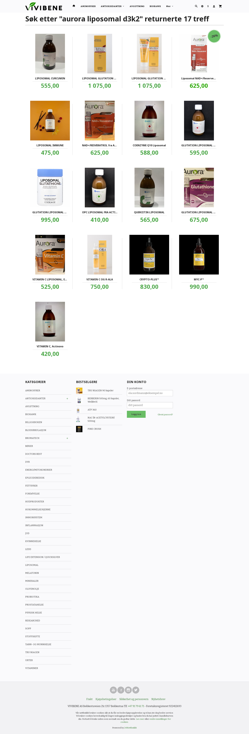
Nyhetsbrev (158, 699)
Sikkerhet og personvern (133, 699)
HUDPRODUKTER (34, 501)
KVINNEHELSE (33, 541)
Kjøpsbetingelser (106, 699)
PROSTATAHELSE (34, 604)
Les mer (140, 719)
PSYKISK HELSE (33, 612)
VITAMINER (31, 668)
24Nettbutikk (130, 728)
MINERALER (31, 581)
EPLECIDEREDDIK (34, 477)
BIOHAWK (155, 6)
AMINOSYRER (88, 6)
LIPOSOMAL (31, 565)
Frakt (89, 699)
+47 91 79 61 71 (136, 706)
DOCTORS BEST (33, 454)
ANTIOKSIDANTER (111, 6)
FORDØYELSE (32, 493)
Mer (168, 6)
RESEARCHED (32, 620)
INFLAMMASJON (34, 525)
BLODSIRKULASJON (35, 430)
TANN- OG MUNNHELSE (38, 644)
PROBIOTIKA (32, 596)
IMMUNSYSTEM (33, 517)
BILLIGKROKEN (33, 422)
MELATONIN (32, 573)
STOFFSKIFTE (32, 636)
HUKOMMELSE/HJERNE (37, 509)
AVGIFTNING (137, 6)
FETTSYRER (31, 485)
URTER (29, 660)
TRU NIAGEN (32, 652)
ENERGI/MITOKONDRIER (38, 470)
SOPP (28, 628)
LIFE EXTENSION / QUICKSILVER (42, 557)
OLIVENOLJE (32, 589)
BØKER (29, 446)
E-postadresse (134, 388)
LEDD (28, 549)
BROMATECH (32, 438)
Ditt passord (133, 400)
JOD (27, 533)
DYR (27, 462)
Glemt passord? (165, 414)
